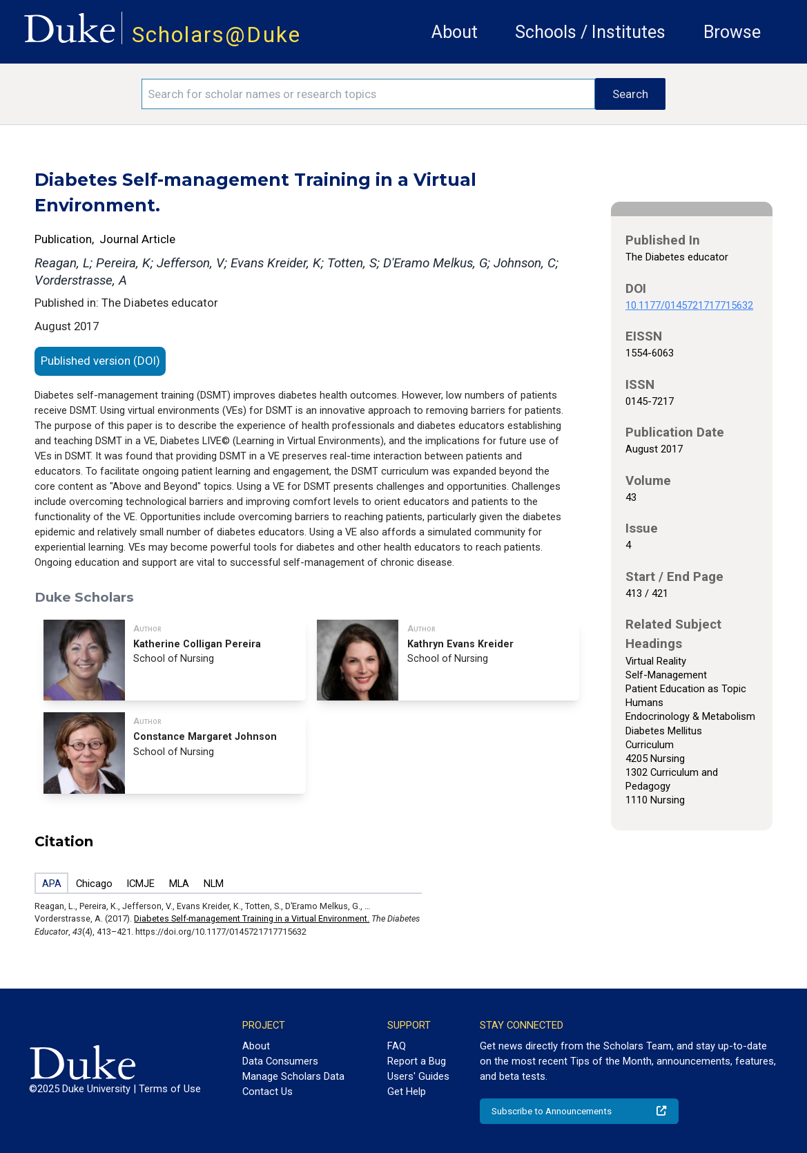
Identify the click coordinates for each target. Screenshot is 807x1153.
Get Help (406, 1091)
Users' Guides (418, 1076)
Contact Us (267, 1091)
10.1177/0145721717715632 (689, 305)
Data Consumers (280, 1061)
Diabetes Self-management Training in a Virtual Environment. (251, 918)
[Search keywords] (369, 94)
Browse (732, 32)
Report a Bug (416, 1061)
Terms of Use (170, 1089)
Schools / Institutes (590, 32)
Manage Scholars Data (293, 1076)
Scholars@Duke (216, 35)
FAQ (396, 1046)
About (454, 32)
